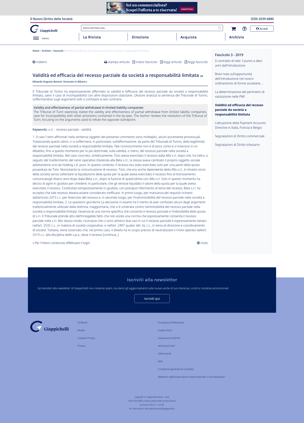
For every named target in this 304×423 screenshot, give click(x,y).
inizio (204, 243)
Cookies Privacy (86, 338)
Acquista (188, 37)
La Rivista (92, 37)
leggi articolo (173, 62)
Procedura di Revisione (171, 322)
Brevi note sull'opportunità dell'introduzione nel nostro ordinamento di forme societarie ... (239, 78)
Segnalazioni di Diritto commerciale (239, 136)
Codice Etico (165, 330)
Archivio (236, 37)
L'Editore (82, 322)
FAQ (160, 361)
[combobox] (152, 28)
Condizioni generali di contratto (176, 369)
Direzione (140, 37)
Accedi (262, 28)
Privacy (82, 345)
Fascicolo (58, 50)
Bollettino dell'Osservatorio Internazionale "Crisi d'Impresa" (191, 377)
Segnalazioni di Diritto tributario (237, 144)
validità (86, 129)
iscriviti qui (152, 298)
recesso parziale (67, 129)
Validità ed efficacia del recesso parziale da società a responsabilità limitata (239, 109)
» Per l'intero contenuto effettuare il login (61, 243)
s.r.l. (51, 129)
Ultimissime (164, 353)
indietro (41, 62)
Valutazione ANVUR (169, 338)
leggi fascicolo (198, 62)
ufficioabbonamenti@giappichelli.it (160, 408)
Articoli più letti (166, 345)
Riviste (81, 330)
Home (36, 50)
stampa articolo (119, 62)
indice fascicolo (146, 62)
